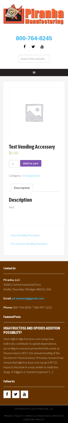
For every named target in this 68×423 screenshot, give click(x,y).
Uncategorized (31, 175)
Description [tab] (22, 187)
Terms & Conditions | (39, 415)
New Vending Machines (25, 235)
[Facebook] (24, 46)
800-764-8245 (34, 38)
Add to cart (30, 163)
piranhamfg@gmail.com (28, 298)
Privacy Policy (13, 415)
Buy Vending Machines (34, 18)
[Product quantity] (14, 163)
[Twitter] (33, 46)
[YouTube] (42, 46)
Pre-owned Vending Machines (29, 243)
